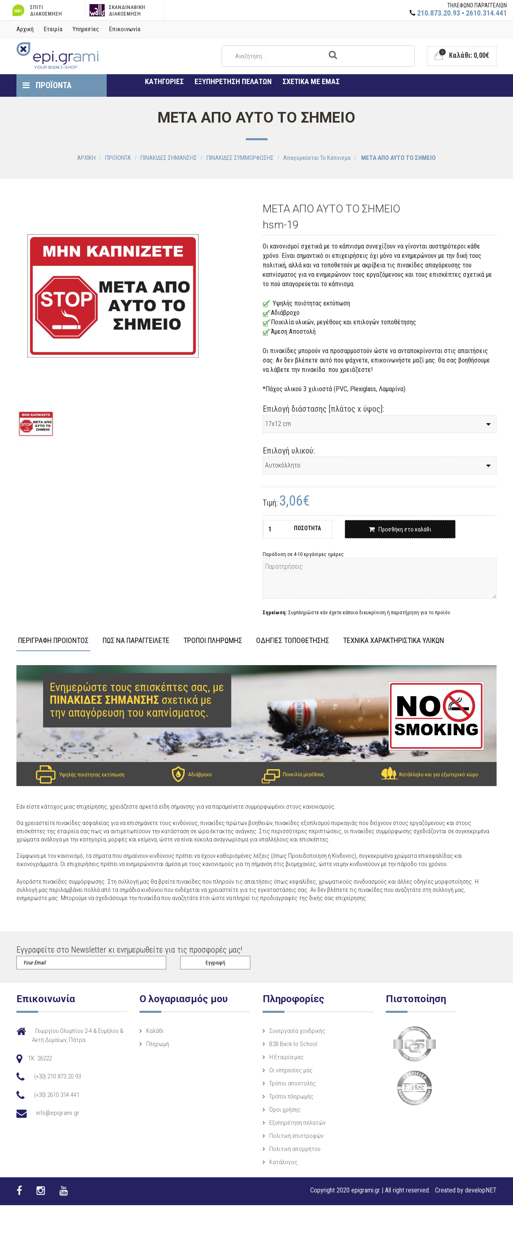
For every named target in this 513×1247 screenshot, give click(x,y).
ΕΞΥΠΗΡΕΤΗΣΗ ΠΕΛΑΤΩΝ (233, 81)
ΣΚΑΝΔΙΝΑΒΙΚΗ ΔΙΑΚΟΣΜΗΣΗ (117, 10)
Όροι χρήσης (279, 1109)
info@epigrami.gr (57, 1113)
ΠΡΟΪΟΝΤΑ (47, 85)
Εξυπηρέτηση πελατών (292, 1122)
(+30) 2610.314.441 (56, 1095)
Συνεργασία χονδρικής (292, 1031)
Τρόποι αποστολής (287, 1083)
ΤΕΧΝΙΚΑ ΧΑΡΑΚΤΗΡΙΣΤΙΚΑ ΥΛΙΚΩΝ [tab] (393, 641)
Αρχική (25, 29)
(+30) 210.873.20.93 (57, 1076)
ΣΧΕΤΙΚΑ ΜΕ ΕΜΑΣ (311, 81)
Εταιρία (53, 29)
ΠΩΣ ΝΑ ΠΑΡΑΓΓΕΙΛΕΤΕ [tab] (136, 641)
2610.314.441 (486, 13)
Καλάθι (152, 1031)
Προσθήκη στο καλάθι (400, 529)
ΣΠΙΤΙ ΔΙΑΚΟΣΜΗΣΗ (36, 10)
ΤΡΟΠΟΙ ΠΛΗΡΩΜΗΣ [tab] (212, 641)
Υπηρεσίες (86, 29)
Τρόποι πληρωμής (286, 1096)
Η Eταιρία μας (281, 1057)
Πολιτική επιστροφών (291, 1136)
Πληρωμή (155, 1044)
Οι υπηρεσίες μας (285, 1070)
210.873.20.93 (438, 13)
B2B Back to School (288, 1044)
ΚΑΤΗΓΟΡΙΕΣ (164, 81)
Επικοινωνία (124, 29)
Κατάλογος (278, 1162)
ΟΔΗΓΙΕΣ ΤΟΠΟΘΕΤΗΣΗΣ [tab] (292, 641)
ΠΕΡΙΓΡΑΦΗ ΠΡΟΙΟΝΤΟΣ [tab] (53, 641)
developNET (481, 1190)
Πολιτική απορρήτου (289, 1149)
